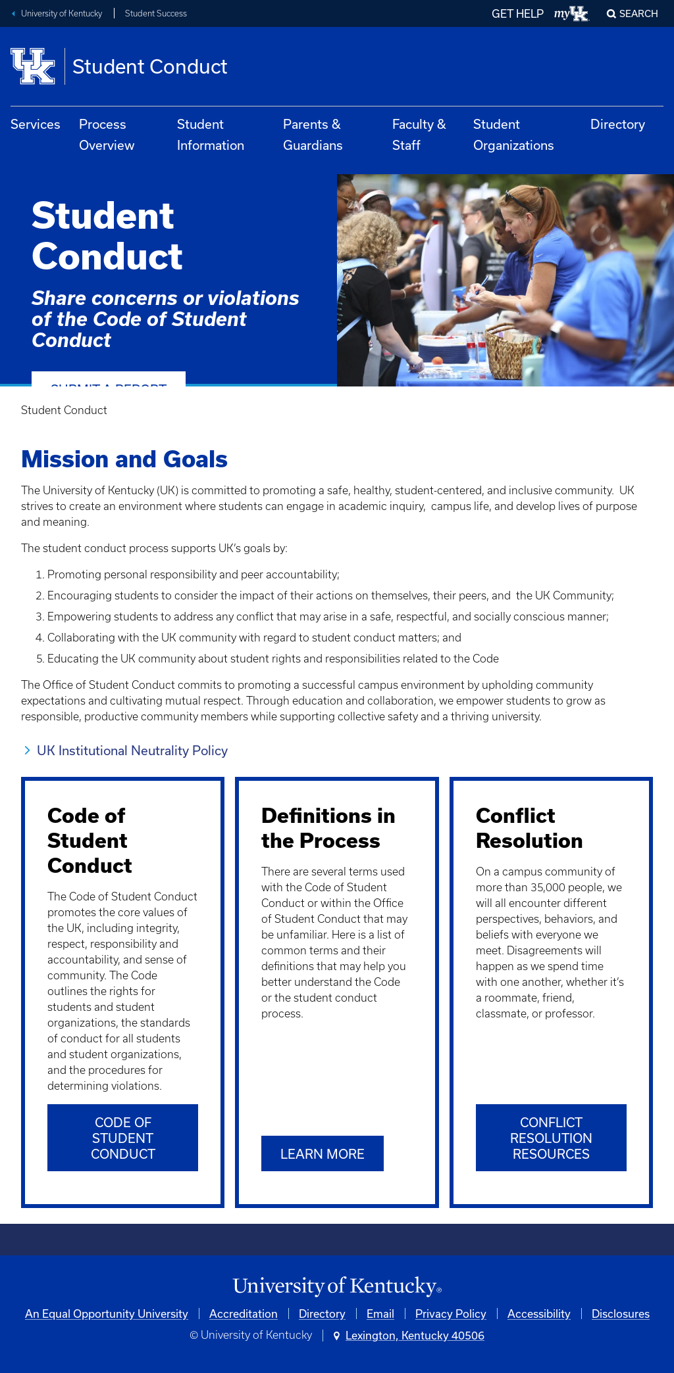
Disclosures (621, 1313)
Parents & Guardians (313, 134)
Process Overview (107, 134)
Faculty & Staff (419, 134)
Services (36, 123)
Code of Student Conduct (123, 1138)
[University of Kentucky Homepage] (337, 1287)
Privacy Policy (450, 1313)
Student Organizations (513, 134)
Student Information (210, 134)
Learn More (322, 1153)
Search (638, 13)
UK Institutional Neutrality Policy (134, 750)
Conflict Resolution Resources (551, 1138)
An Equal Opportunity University (106, 1313)
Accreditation (243, 1313)
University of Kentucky (61, 13)
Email (380, 1313)
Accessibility (539, 1313)
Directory (617, 123)
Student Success (156, 13)
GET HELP (518, 13)
